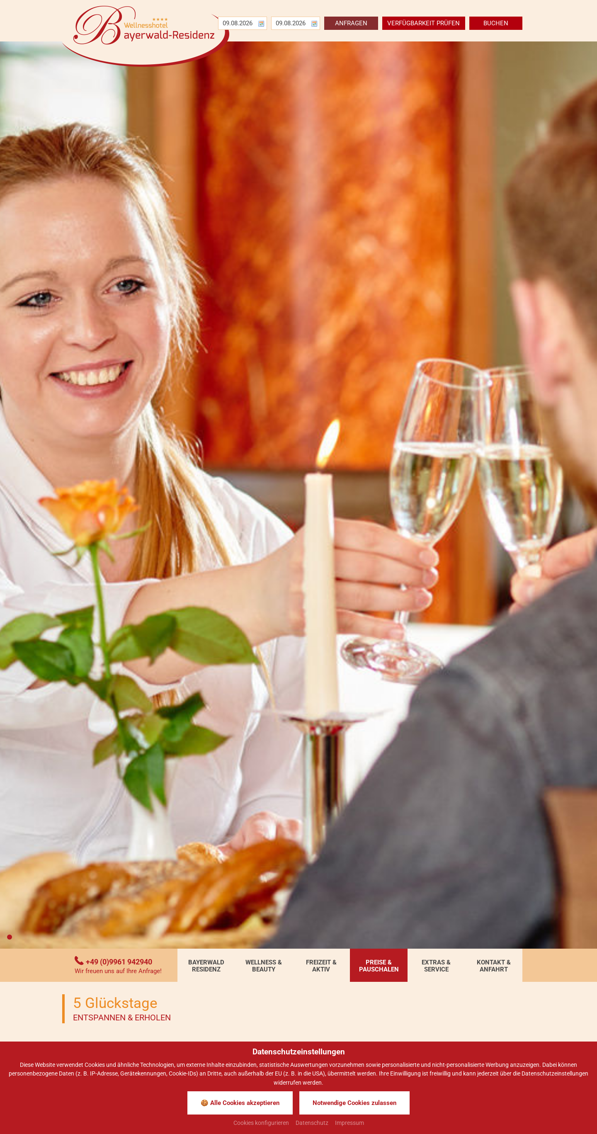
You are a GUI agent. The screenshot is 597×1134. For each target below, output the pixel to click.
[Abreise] (291, 23)
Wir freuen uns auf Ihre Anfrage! (118, 971)
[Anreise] (238, 23)
